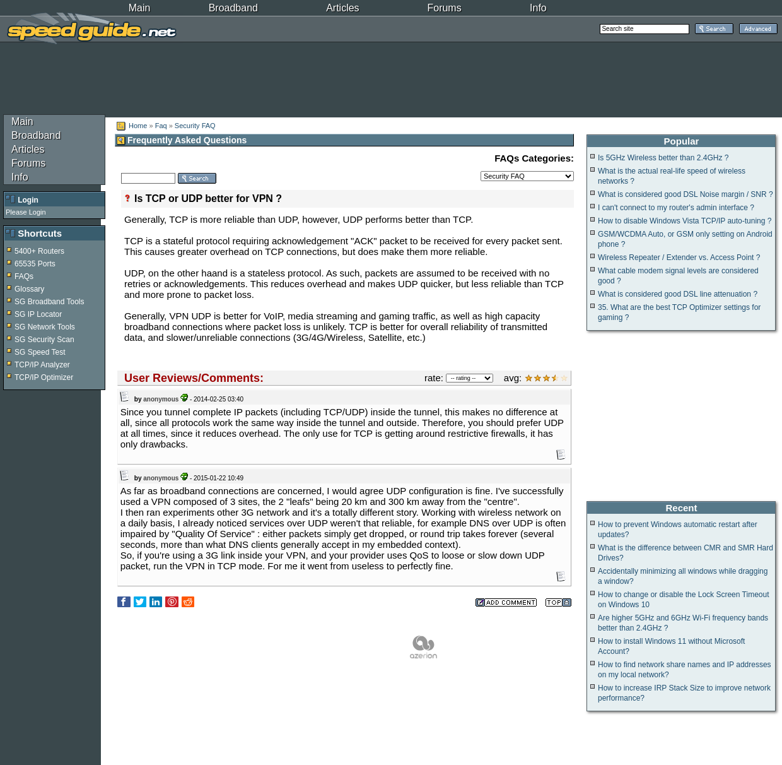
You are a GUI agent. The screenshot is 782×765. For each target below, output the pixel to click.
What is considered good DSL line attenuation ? (677, 294)
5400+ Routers (39, 251)
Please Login (26, 212)
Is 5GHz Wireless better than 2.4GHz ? (663, 157)
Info (538, 8)
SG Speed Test (40, 352)
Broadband (233, 8)
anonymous (160, 399)
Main (140, 8)
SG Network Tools (45, 327)
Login (28, 200)
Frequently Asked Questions (182, 140)
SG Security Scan (44, 339)
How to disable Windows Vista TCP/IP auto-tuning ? (684, 220)
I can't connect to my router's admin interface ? (676, 207)
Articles (342, 8)
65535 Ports (35, 263)
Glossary (29, 289)
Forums (444, 8)
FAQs (24, 276)
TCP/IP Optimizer (44, 377)
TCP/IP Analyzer (42, 364)
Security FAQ (195, 125)
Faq (162, 125)
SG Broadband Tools (50, 301)
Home (138, 125)
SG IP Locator (38, 314)
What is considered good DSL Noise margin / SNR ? (685, 194)
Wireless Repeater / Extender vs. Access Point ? (679, 257)
